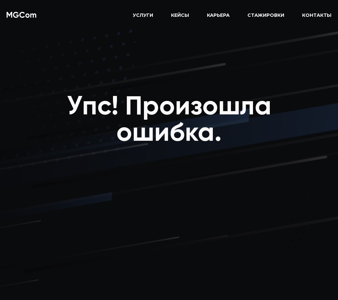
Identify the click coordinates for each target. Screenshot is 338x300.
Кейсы (180, 15)
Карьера (218, 15)
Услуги (143, 15)
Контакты (316, 15)
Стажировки (265, 15)
